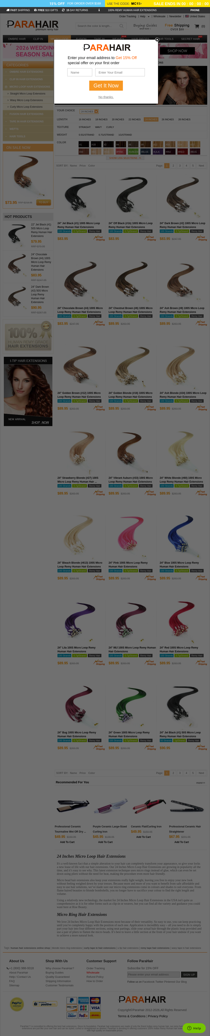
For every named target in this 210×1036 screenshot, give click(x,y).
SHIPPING (18, 10)
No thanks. (106, 97)
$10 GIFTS (46, 10)
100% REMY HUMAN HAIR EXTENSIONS (132, 10)
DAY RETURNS (75, 10)
